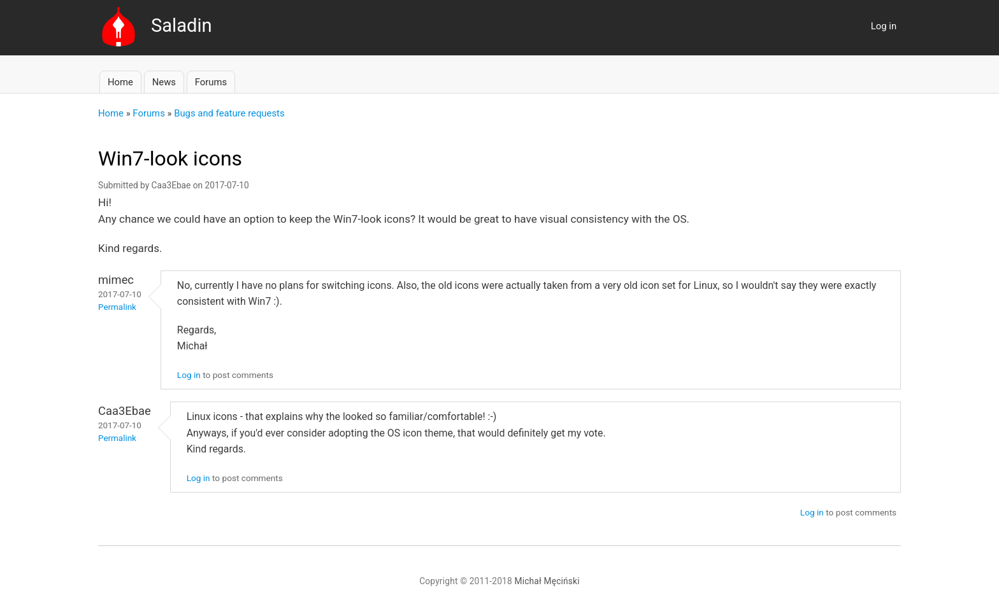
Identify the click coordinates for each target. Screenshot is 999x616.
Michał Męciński (547, 581)
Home (120, 82)
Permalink (117, 307)
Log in (883, 26)
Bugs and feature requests (229, 113)
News (164, 82)
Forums (211, 82)
